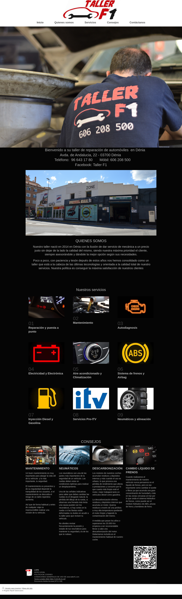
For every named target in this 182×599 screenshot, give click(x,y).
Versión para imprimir (11, 588)
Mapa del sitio (27, 588)
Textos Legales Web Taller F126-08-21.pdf (49, 579)
